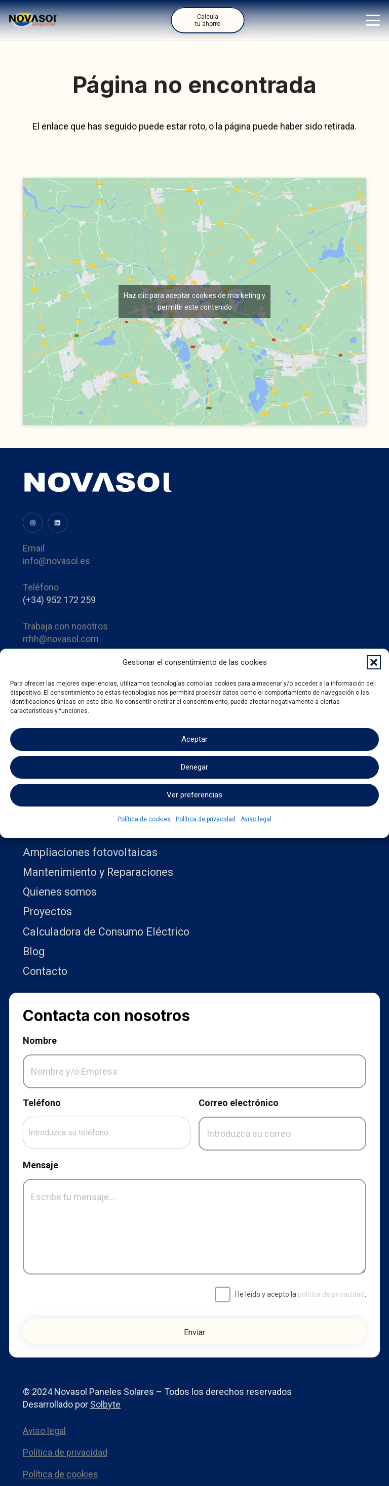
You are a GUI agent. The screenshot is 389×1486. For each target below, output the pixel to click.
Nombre (40, 1040)
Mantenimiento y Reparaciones (98, 872)
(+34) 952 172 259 (59, 600)
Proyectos (47, 911)
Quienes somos (60, 891)
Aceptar (194, 739)
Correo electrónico (239, 1102)
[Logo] (33, 20)
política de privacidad (331, 1294)
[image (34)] (58, 523)
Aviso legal (256, 819)
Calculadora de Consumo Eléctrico (106, 931)
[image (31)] (33, 523)
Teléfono (42, 1102)
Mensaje (40, 1165)
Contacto (45, 971)
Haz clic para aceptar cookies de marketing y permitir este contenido (194, 301)
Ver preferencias (194, 794)
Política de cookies (144, 819)
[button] (374, 662)
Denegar (194, 767)
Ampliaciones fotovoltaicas (90, 852)
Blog (34, 951)
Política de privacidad (206, 819)
